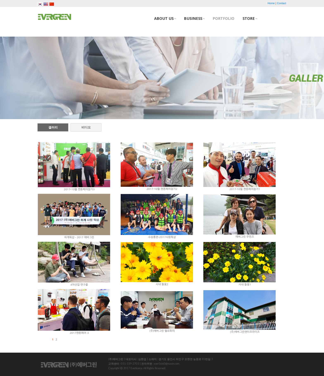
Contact (281, 3)
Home (271, 3)
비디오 (86, 127)
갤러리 (53, 127)
